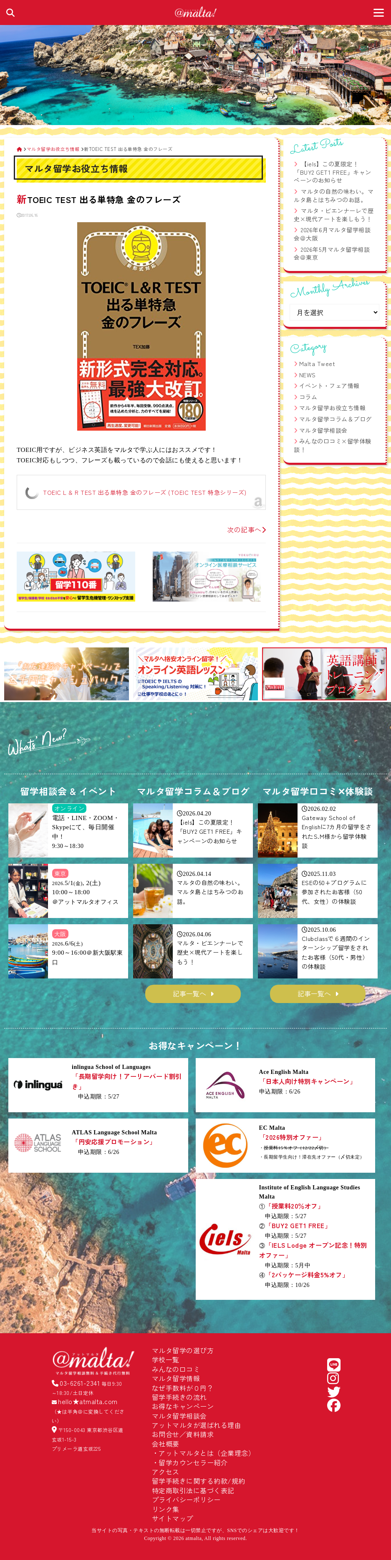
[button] (14, 675)
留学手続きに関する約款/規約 (198, 1481)
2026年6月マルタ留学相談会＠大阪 (332, 234)
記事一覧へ (189, 993)
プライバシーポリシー (186, 1500)
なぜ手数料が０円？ (183, 1388)
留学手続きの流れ (179, 1397)
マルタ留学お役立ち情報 (332, 408)
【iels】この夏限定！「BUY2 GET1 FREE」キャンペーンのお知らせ (332, 172)
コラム (308, 397)
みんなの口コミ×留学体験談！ (332, 445)
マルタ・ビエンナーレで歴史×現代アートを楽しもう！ (333, 214)
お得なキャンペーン (183, 1406)
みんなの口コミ (176, 1369)
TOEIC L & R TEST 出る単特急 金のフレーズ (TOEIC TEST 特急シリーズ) (145, 492)
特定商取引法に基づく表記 (193, 1490)
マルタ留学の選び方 (183, 1350)
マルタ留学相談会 (323, 430)
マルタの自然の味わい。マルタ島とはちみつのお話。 (333, 195)
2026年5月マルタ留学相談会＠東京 (332, 253)
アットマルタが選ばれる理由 (197, 1425)
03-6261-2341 (80, 1383)
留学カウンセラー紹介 (193, 1462)
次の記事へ (246, 529)
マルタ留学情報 (176, 1378)
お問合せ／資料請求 (183, 1434)
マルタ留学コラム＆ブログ (335, 419)
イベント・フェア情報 (329, 385)
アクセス (165, 1472)
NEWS (307, 375)
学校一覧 (165, 1359)
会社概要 (165, 1444)
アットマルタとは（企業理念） (207, 1453)
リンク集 (165, 1509)
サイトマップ (172, 1518)
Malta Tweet (317, 363)
